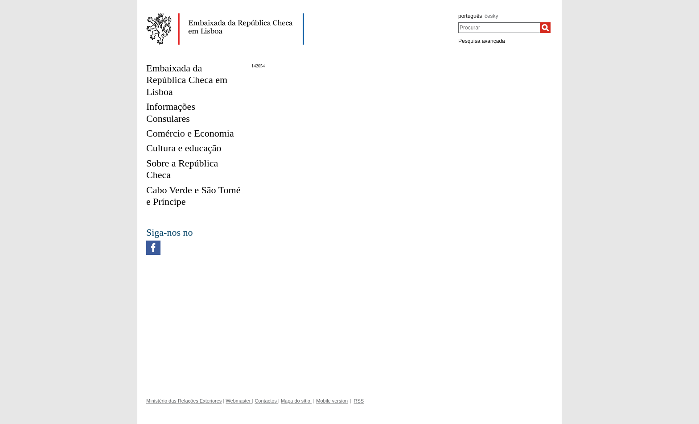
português (470, 16)
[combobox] (499, 27)
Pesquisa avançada (481, 41)
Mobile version (332, 400)
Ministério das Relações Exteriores (184, 400)
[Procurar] (545, 27)
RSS (359, 400)
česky (491, 16)
